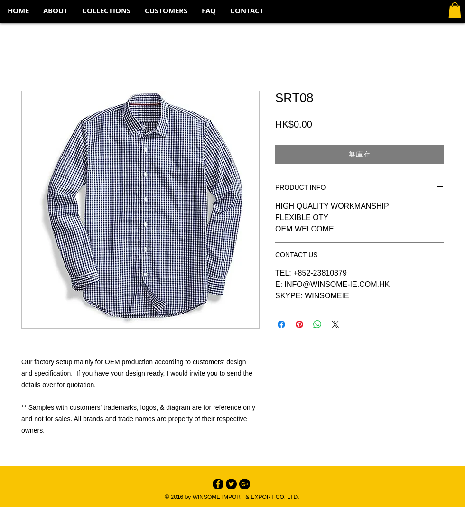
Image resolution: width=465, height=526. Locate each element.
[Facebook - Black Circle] (218, 484)
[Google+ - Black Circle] (244, 484)
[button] (106, 10)
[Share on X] (335, 324)
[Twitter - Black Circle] (231, 484)
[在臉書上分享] (281, 324)
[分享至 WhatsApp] (317, 324)
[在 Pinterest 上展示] (299, 324)
